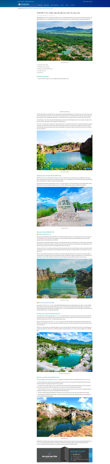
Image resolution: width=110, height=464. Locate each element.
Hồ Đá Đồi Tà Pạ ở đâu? (43, 64)
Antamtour (69, 19)
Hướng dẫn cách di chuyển (43, 66)
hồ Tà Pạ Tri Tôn (58, 315)
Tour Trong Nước (55, 5)
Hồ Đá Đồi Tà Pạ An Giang (47, 305)
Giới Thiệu (46, 5)
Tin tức (62, 5)
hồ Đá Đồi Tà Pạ (45, 248)
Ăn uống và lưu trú (42, 70)
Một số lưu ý (40, 72)
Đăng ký (90, 1)
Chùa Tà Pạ (58, 185)
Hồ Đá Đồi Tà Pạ (40, 17)
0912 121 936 (21, 1)
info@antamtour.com (29, 1)
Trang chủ (40, 5)
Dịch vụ (67, 5)
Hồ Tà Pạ (46, 19)
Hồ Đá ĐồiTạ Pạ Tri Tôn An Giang (54, 321)
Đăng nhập (85, 1)
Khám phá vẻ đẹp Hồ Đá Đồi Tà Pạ (45, 68)
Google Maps (67, 111)
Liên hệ (72, 5)
